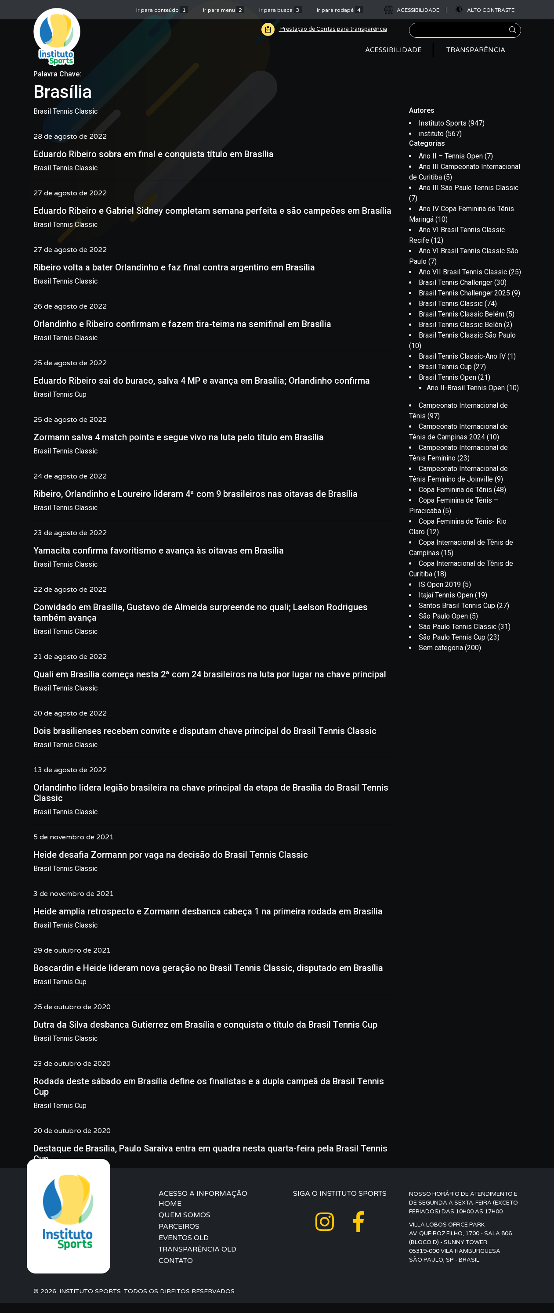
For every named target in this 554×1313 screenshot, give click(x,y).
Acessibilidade (393, 55)
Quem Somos (184, 1225)
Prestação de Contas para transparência (318, 29)
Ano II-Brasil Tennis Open (466, 398)
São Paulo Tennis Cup (452, 648)
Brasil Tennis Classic (65, 121)
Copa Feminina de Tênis (455, 500)
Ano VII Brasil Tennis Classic (463, 282)
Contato (176, 1270)
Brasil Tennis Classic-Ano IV (462, 367)
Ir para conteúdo (162, 10)
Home (170, 1213)
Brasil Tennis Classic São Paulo (467, 346)
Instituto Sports (443, 133)
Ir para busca (280, 10)
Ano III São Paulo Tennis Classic (468, 198)
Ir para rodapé (340, 10)
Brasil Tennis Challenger (455, 293)
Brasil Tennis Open (447, 388)
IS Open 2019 (440, 595)
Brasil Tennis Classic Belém (461, 324)
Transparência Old (197, 1259)
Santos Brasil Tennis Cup (457, 616)
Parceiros (179, 1236)
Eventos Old (184, 1248)
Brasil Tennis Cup (60, 404)
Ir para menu (223, 10)
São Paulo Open (443, 626)
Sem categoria (441, 658)
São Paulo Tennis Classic (457, 637)
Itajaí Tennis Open (446, 605)
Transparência (475, 55)
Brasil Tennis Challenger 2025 (464, 303)
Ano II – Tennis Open (451, 166)
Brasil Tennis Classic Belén (460, 335)
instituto (431, 144)
